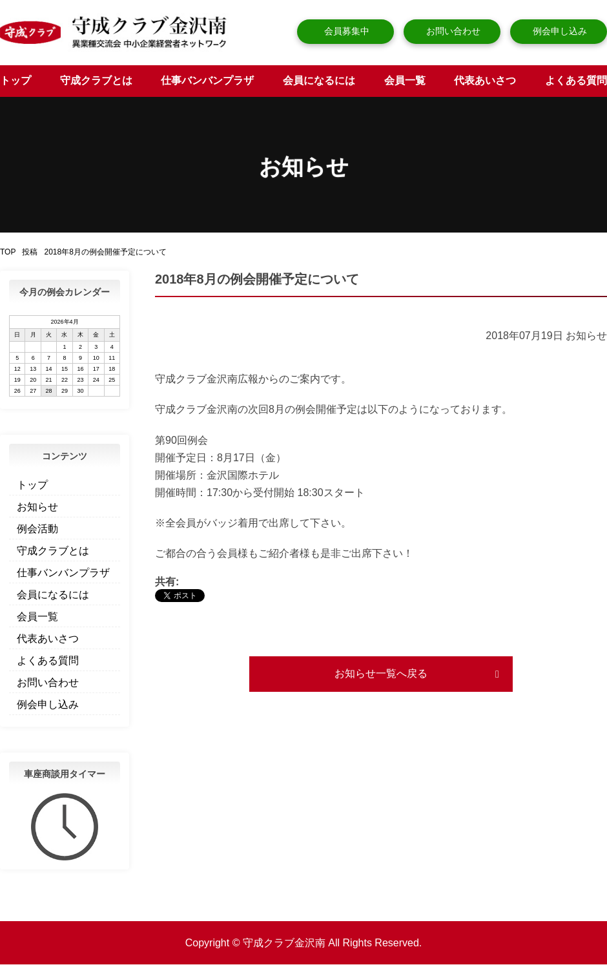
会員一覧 (405, 83)
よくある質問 (576, 83)
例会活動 (37, 531)
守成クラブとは (96, 83)
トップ (15, 83)
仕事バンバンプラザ (207, 83)
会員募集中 (345, 31)
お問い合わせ (452, 31)
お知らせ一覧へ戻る (380, 676)
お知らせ (37, 509)
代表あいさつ (485, 83)
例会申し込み (558, 31)
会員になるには (319, 83)
